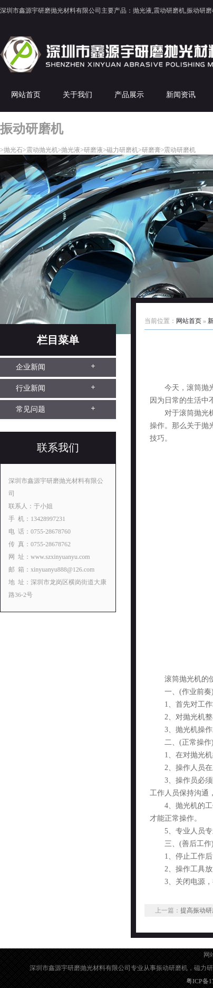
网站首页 (26, 95)
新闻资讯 (181, 95)
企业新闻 (30, 367)
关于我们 (77, 95)
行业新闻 (30, 388)
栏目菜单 (58, 340)
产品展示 (129, 95)
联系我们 (58, 447)
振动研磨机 (172, 968)
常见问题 (30, 409)
